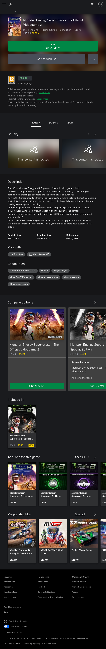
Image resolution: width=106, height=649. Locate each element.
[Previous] (88, 134)
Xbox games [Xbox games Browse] (8, 587)
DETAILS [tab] (36, 123)
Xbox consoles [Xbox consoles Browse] (9, 582)
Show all (80, 456)
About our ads (82, 638)
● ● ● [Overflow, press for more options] (93, 59)
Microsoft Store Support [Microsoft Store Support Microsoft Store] (81, 587)
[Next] (95, 134)
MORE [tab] (70, 123)
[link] (22, 426)
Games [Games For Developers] (6, 612)
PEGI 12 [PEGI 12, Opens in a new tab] (25, 78)
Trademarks (53, 638)
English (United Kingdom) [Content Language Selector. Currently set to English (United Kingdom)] (18, 621)
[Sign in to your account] (101, 4)
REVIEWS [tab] (53, 123)
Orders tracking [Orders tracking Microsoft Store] (78, 597)
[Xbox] (8, 11)
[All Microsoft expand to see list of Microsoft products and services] (4, 4)
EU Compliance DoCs (13, 643)
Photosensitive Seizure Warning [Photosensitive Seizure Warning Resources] (50, 597)
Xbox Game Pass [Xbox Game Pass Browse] (10, 592)
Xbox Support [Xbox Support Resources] (43, 582)
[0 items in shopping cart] (93, 4)
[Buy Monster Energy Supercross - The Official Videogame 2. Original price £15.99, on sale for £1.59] (53, 46)
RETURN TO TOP (37, 385)
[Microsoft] (52, 2)
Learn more (44, 92)
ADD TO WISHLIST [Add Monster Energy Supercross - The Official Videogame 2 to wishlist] (46, 59)
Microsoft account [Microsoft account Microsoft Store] (79, 582)
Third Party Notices (67, 638)
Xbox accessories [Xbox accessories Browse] (10, 597)
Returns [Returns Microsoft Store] (75, 592)
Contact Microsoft (12, 638)
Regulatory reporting (32, 643)
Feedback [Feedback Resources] (41, 587)
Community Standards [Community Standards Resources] (46, 592)
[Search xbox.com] (11, 4)
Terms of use (42, 638)
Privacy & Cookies (28, 638)
